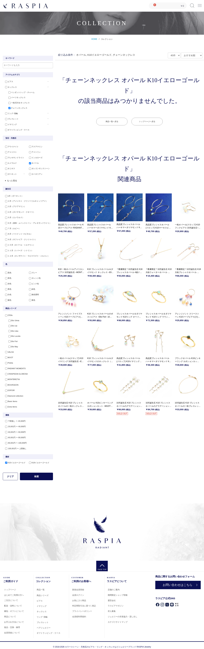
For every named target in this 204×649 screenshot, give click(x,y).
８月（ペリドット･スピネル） (18, 233)
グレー (32, 271)
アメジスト (10, 152)
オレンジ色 (34, 276)
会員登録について (12, 629)
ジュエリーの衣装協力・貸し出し (122, 613)
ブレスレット (11, 119)
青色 (7, 287)
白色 (7, 293)
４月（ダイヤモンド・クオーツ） (19, 211)
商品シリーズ (43, 592)
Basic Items (10, 399)
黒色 (7, 271)
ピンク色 (33, 282)
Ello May (12, 345)
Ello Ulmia (12, 318)
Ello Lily (11, 324)
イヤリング (10, 124)
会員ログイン (78, 592)
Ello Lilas (12, 329)
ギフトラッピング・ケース (16, 130)
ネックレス (10, 87)
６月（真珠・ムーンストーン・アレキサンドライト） (27, 222)
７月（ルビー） (12, 227)
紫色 (7, 298)
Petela (8, 361)
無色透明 (33, 293)
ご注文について (11, 597)
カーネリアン (35, 173)
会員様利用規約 (79, 613)
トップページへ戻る (147, 121)
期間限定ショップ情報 (118, 592)
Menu (200, 4)
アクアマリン (35, 147)
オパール (33, 163)
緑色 (31, 287)
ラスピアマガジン (116, 603)
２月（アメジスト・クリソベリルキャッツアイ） (25, 201)
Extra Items (10, 404)
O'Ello (8, 313)
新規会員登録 (78, 586)
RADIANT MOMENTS (14, 367)
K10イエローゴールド (14, 459)
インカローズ (35, 157)
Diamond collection (13, 393)
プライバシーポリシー (82, 608)
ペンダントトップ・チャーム (20, 92)
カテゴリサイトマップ (118, 619)
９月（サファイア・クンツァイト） (20, 238)
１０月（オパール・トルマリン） (19, 243)
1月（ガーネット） (13, 195)
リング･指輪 (10, 114)
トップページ (10, 586)
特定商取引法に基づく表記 (84, 603)
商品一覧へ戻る (112, 121)
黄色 (31, 298)
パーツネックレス (15, 98)
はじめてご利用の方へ (14, 592)
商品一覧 (41, 586)
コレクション (107, 39)
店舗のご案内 (114, 586)
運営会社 (112, 597)
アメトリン (34, 152)
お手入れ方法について (14, 619)
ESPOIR (9, 388)
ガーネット (10, 173)
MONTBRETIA (11, 377)
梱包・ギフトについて (14, 608)
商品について (10, 613)
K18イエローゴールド (38, 459)
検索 (36, 473)
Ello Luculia (13, 334)
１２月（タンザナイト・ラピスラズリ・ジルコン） (26, 254)
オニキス (9, 168)
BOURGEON (11, 383)
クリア (10, 473)
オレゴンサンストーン (38, 168)
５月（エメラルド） (13, 217)
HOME (94, 39)
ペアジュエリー (44, 624)
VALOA (8, 350)
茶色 (7, 276)
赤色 (7, 282)
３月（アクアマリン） (14, 206)
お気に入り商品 (79, 597)
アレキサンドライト (13, 157)
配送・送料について (13, 603)
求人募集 (112, 608)
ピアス (8, 82)
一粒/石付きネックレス (17, 103)
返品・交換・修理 (12, 624)
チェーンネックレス (16, 108)
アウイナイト (11, 147)
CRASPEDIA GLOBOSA (15, 372)
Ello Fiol (11, 340)
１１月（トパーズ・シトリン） (18, 249)
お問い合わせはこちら (177, 581)
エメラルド (10, 163)
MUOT (8, 356)
